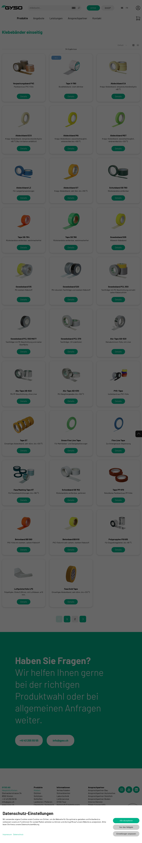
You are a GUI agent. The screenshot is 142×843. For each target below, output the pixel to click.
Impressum (7, 834)
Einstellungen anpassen (126, 834)
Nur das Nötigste (126, 827)
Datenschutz (18, 834)
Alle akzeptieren (126, 821)
